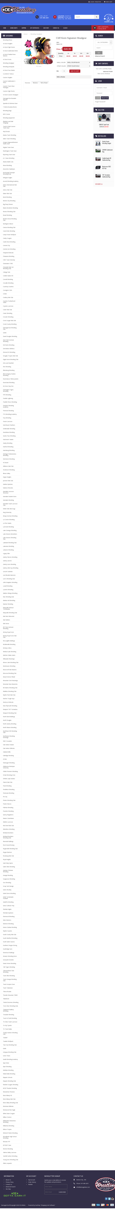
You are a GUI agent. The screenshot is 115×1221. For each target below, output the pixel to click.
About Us (8, 1180)
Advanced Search (100, 56)
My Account (31, 1180)
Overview (27, 83)
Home (4, 28)
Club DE (65, 28)
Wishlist (30, 1184)
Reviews (35, 83)
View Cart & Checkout (104, 73)
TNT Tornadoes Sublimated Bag (106, 176)
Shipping (24, 28)
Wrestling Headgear (36, 34)
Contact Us (56, 28)
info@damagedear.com (83, 1187)
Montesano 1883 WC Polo (106, 167)
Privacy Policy (9, 1182)
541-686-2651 (44, 17)
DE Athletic (22, 1205)
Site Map (8, 1189)
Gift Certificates (34, 28)
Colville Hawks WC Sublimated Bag (106, 159)
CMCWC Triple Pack (104, 124)
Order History (32, 1182)
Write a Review (61, 77)
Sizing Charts (13, 28)
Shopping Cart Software (48, 1205)
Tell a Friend (44, 83)
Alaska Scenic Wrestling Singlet (106, 142)
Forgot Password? (100, 101)
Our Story (46, 28)
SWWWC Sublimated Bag (107, 151)
